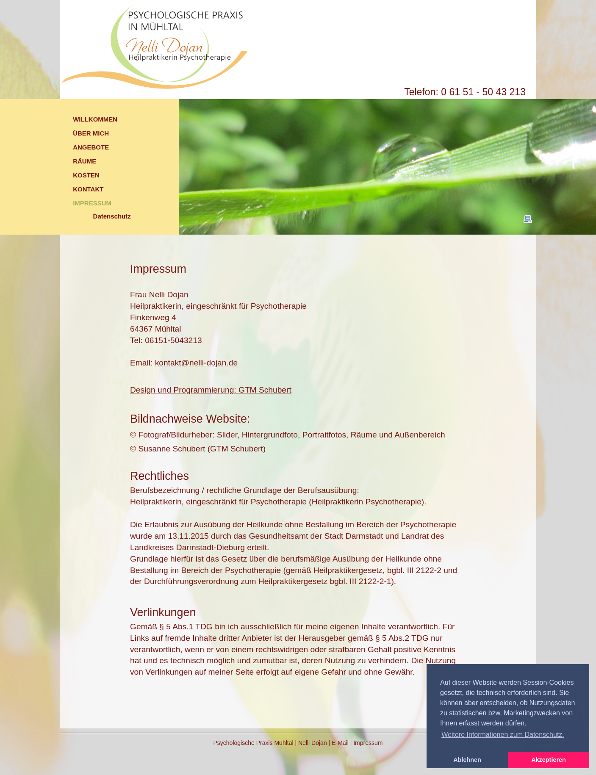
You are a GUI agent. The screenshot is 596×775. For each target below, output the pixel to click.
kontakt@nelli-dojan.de (196, 362)
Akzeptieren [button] (548, 759)
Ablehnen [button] (467, 759)
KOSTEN (86, 175)
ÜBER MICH (91, 133)
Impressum (368, 742)
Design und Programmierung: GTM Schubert (210, 389)
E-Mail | (342, 742)
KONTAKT (88, 189)
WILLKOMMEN (95, 119)
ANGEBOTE (91, 147)
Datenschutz (112, 216)
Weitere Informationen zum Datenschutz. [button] (502, 734)
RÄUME (84, 161)
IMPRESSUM (92, 203)
